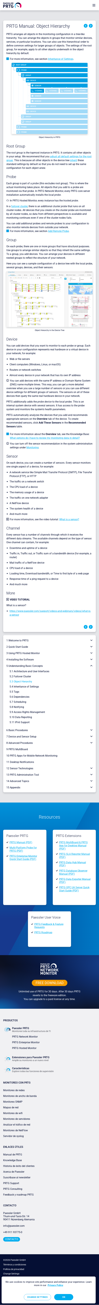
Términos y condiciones (14, 1264)
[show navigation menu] (94, 5)
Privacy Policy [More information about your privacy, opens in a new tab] (55, 1285)
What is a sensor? (69, 519)
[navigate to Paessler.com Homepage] (12, 5)
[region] (49, 1290)
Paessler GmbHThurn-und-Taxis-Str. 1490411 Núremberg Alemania (19, 1216)
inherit (73, 160)
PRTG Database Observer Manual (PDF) (73, 872)
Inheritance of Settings (60, 58)
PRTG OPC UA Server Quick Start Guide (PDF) (74, 889)
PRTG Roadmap (43, 932)
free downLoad (50, 983)
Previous (86, 26)
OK (63, 1297)
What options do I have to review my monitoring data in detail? (45, 437)
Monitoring (32, 447)
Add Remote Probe (58, 231)
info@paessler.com (14, 1225)
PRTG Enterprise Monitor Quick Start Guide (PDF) (23, 857)
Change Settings (11, 1273)
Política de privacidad (13, 1269)
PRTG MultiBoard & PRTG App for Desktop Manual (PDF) (73, 845)
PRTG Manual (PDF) (21, 842)
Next (91, 26)
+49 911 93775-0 (12, 1232)
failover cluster (19, 206)
